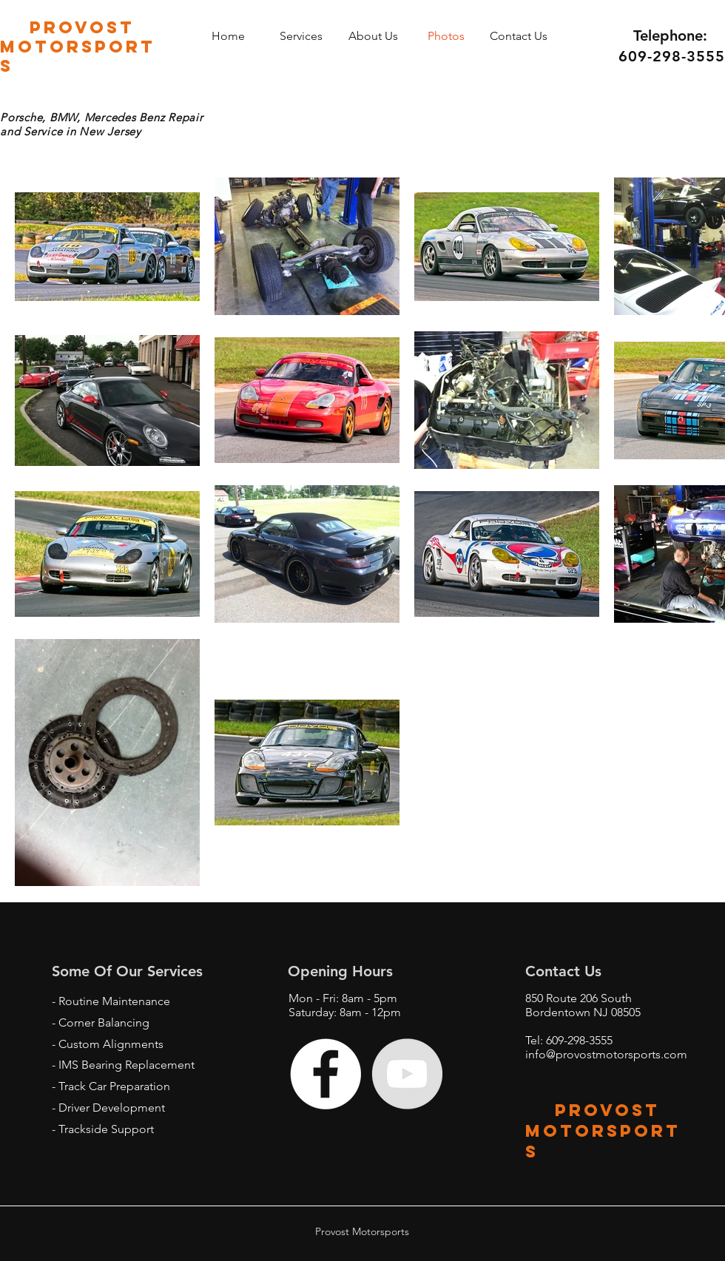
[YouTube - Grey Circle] (406, 1073)
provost (592, 1110)
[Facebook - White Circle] (325, 1073)
